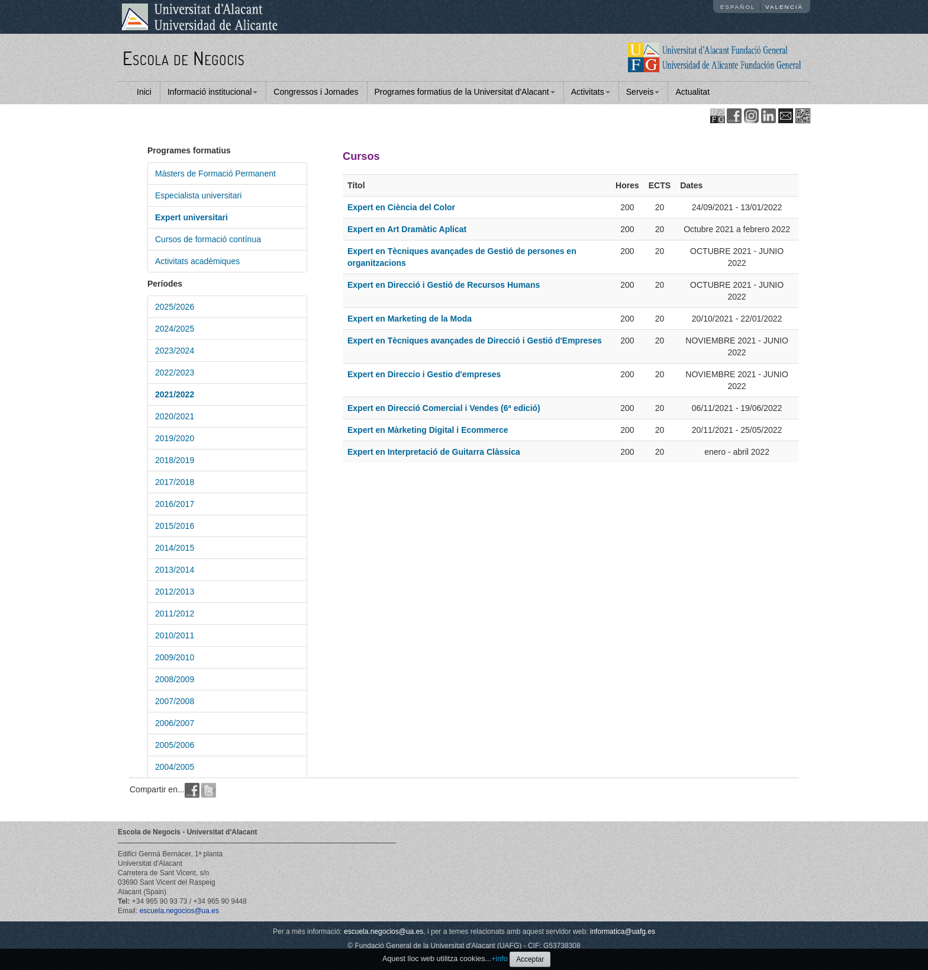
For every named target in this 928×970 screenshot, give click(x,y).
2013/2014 (174, 569)
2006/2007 (174, 723)
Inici (144, 92)
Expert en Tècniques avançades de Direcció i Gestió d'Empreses (474, 340)
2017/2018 (174, 482)
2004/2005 (174, 767)
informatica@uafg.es (622, 931)
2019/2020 (174, 438)
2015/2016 (174, 526)
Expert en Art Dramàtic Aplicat (406, 229)
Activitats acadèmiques (197, 261)
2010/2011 (174, 635)
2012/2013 (174, 591)
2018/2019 (174, 460)
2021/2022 (174, 394)
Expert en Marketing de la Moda (409, 318)
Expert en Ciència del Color (401, 207)
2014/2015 (174, 548)
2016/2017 (174, 504)
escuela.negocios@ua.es (179, 911)
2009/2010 (174, 657)
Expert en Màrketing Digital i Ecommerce (427, 430)
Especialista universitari (198, 195)
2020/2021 (174, 416)
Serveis (643, 92)
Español (738, 7)
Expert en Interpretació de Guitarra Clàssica (433, 452)
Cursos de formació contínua (208, 239)
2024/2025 (174, 328)
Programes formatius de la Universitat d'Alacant (465, 92)
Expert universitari (191, 217)
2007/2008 (174, 701)
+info (499, 959)
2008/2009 (174, 679)
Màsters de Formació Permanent (215, 173)
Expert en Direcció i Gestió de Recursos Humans (443, 285)
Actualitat (692, 92)
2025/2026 (174, 306)
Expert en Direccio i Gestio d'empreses (424, 374)
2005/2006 (174, 745)
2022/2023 (174, 372)
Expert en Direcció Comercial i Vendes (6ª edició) (443, 408)
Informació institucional (212, 92)
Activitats (590, 92)
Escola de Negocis (184, 58)
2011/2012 (174, 613)
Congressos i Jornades (315, 92)
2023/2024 (174, 350)
